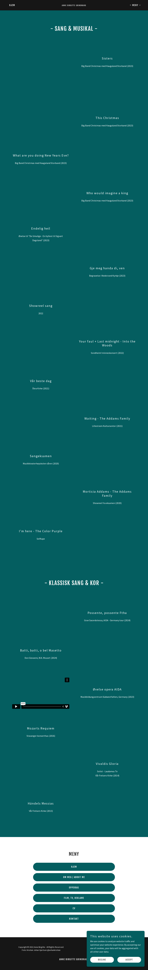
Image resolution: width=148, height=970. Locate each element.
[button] (135, 5)
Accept (129, 959)
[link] (74, 5)
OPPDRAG (74, 887)
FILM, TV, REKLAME (74, 898)
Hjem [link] (12, 5)
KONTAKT (74, 918)
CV (74, 908)
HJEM (74, 866)
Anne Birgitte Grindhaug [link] (74, 959)
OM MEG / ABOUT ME (74, 877)
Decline (102, 959)
